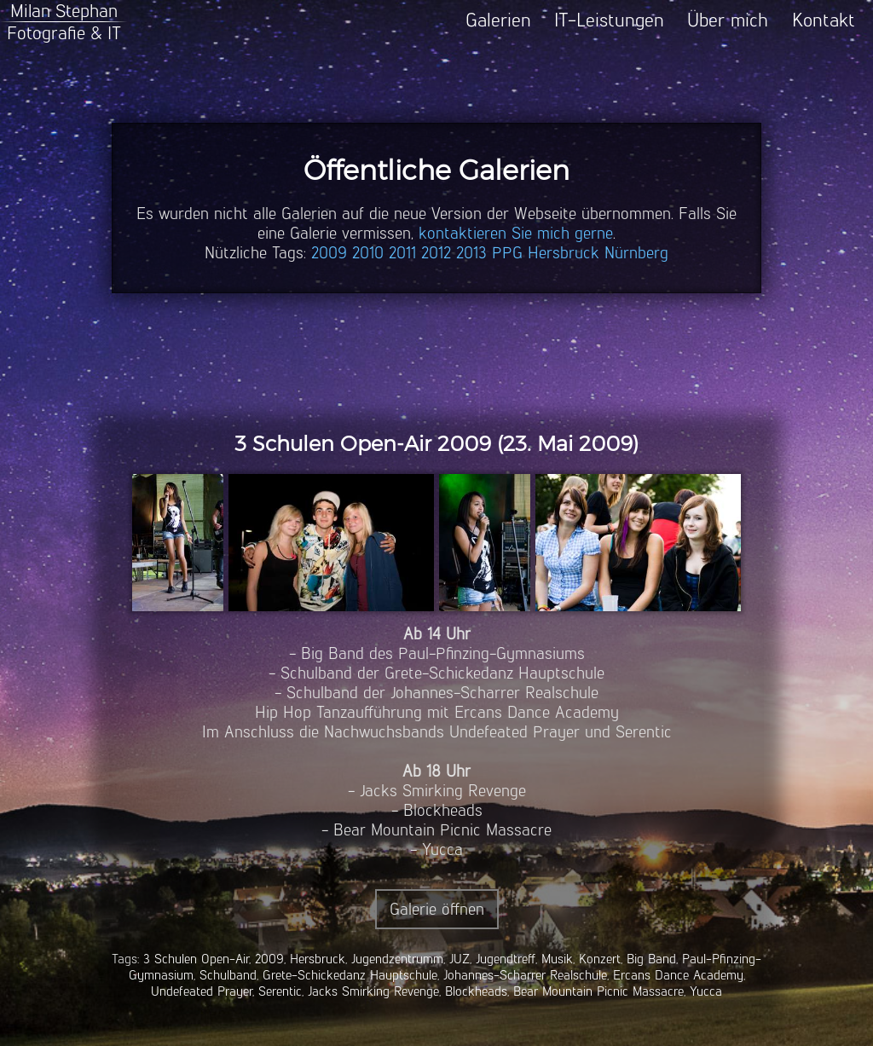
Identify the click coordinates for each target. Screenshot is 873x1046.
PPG (507, 253)
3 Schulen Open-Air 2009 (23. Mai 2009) (436, 443)
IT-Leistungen (609, 20)
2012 (436, 253)
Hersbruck (563, 253)
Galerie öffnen (437, 909)
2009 (329, 253)
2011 (402, 253)
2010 (368, 253)
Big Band (651, 959)
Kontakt (823, 20)
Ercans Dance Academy (678, 975)
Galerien (498, 20)
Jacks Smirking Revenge (373, 991)
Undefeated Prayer (201, 991)
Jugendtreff (505, 959)
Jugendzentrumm (397, 959)
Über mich (727, 20)
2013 (471, 253)
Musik (557, 959)
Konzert (600, 959)
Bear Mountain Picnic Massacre (598, 991)
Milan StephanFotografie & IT (64, 21)
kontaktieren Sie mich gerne (516, 233)
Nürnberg (636, 253)
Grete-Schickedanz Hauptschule (350, 975)
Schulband (228, 975)
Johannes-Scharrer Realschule (525, 975)
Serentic (280, 991)
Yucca (706, 991)
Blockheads (476, 991)
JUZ (459, 959)
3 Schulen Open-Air (196, 959)
